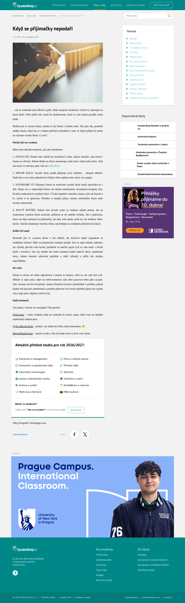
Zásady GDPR (65, 597)
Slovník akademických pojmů (142, 70)
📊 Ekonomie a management (31, 358)
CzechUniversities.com (150, 597)
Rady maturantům (137, 66)
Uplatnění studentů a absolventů (144, 98)
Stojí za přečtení (136, 75)
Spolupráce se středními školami (153, 565)
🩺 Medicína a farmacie (28, 391)
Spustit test (75, 410)
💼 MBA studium (69, 391)
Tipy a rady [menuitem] (99, 5)
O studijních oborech (138, 47)
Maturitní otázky (104, 580)
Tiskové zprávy (136, 93)
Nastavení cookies (82, 597)
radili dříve (53, 165)
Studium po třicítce (137, 84)
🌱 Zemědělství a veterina (74, 385)
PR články (133, 52)
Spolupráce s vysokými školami (152, 559)
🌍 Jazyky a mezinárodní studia (32, 378)
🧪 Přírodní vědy (69, 365)
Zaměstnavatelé (103, 559)
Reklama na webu (146, 570)
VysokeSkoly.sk (131, 597)
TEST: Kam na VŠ (161, 5)
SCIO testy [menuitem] (116, 5)
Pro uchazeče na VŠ (47, 15)
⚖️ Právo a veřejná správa (74, 358)
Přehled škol (102, 554)
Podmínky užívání (48, 597)
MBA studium (135, 43)
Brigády (99, 575)
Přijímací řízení (135, 56)
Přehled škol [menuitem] (59, 5)
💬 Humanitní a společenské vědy (34, 365)
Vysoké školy (18, 15)
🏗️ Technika (66, 372)
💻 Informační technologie (30, 372)
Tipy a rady (31, 15)
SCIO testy (101, 565)
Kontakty (142, 554)
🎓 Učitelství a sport (71, 378)
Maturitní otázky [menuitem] (136, 5)
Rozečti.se (168, 597)
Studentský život (136, 79)
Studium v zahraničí (138, 88)
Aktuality (133, 38)
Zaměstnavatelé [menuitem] (79, 5)
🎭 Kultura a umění (26, 385)
